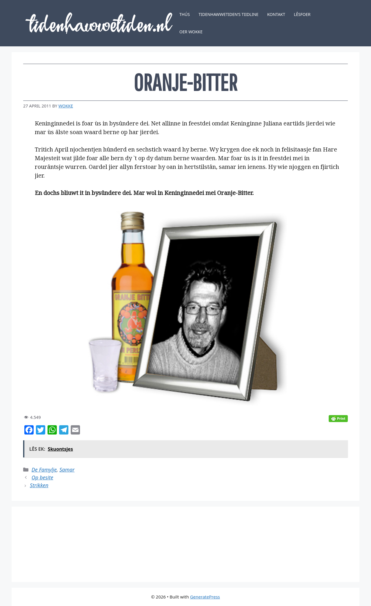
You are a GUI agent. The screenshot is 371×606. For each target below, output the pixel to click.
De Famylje (44, 469)
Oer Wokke (191, 31)
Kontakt (276, 14)
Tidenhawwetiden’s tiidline (229, 14)
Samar (66, 469)
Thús (184, 14)
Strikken (39, 485)
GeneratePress (205, 597)
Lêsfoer (302, 14)
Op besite (42, 477)
